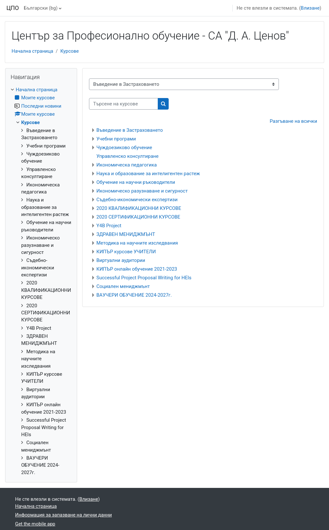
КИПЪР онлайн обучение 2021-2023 (136, 269)
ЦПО (12, 7)
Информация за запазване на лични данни (63, 515)
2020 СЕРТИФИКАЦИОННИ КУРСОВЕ (138, 217)
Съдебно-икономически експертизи (137, 199)
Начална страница (32, 51)
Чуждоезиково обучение (124, 147)
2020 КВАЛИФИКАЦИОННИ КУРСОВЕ (138, 208)
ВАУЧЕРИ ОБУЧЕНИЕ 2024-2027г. (134, 295)
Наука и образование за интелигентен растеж (148, 173)
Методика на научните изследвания (137, 243)
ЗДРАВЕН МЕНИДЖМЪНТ (125, 234)
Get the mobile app (35, 524)
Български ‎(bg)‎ (41, 8)
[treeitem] (41, 281)
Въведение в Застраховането (129, 130)
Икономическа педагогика (126, 165)
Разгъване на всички (293, 121)
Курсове (69, 51)
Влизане (310, 8)
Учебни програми (116, 139)
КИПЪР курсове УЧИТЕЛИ (126, 252)
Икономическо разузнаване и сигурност (142, 191)
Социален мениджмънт (123, 286)
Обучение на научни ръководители (135, 182)
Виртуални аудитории (120, 260)
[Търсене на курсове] (123, 104)
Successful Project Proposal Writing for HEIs (143, 278)
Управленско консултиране (127, 156)
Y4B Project (108, 226)
